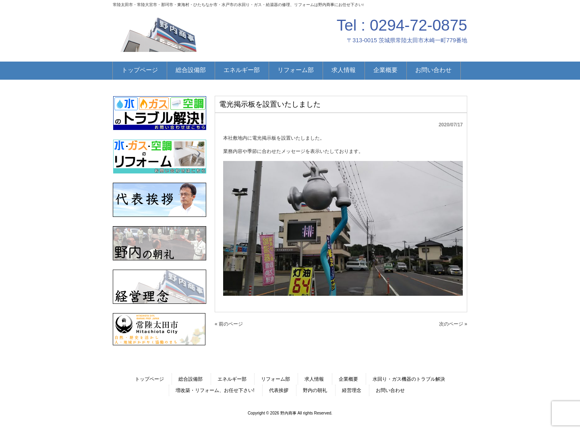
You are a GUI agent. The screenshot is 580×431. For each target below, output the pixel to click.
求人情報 (314, 379)
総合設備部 (190, 379)
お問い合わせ (390, 390)
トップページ (149, 379)
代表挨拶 (278, 390)
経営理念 (351, 390)
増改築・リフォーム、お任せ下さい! (215, 390)
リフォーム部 (275, 379)
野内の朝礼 (315, 390)
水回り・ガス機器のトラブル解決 (409, 379)
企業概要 (348, 379)
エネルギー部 (232, 379)
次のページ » (453, 324)
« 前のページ (229, 324)
